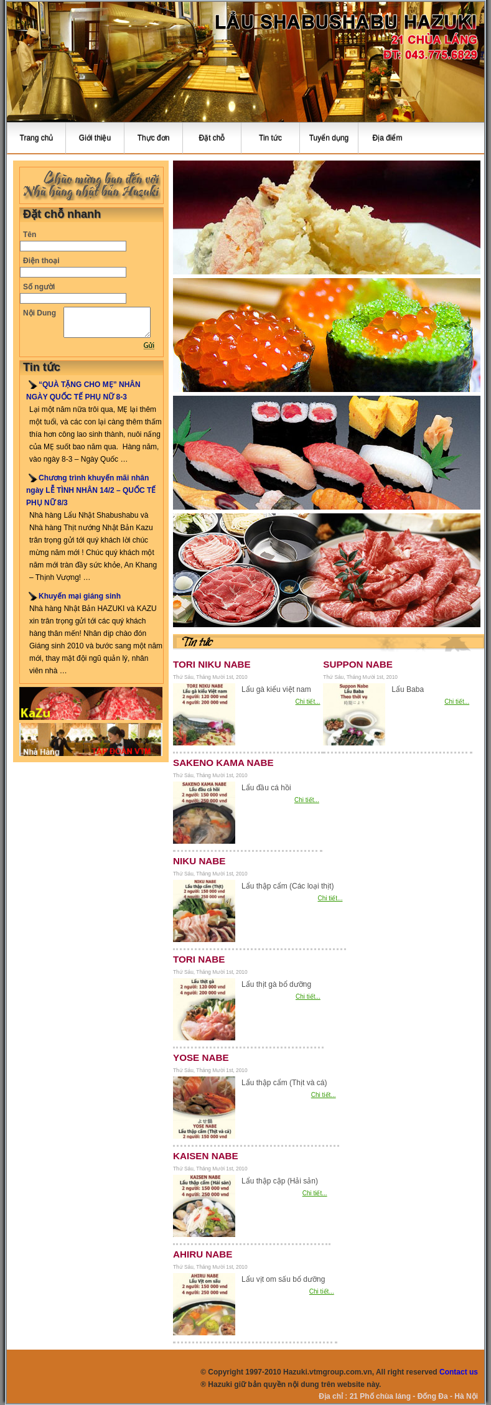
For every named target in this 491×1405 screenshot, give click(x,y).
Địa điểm (387, 138)
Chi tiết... (308, 701)
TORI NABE (199, 959)
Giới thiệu (95, 138)
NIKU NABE (199, 861)
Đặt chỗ (212, 138)
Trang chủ (37, 138)
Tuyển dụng (329, 138)
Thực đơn (154, 138)
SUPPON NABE (358, 664)
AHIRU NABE (202, 1254)
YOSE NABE (201, 1057)
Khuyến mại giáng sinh (80, 596)
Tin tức (270, 138)
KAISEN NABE (205, 1156)
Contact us (458, 1372)
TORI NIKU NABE (212, 664)
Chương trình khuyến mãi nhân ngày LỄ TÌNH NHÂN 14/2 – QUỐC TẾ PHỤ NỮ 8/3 (91, 490)
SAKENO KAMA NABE (223, 762)
